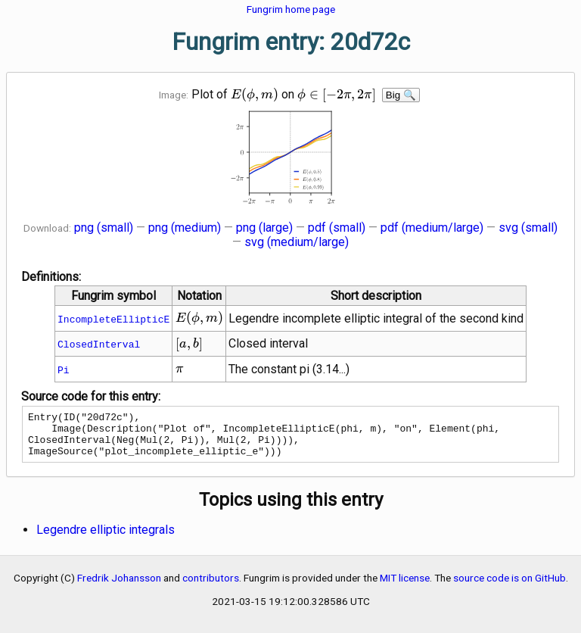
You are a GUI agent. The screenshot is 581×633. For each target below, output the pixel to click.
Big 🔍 (401, 95)
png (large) (264, 227)
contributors (210, 587)
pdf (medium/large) (432, 227)
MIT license (405, 587)
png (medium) (184, 227)
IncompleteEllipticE (113, 319)
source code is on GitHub (509, 587)
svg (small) (528, 227)
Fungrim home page (291, 9)
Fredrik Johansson (119, 587)
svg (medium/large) (296, 242)
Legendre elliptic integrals (105, 539)
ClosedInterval (98, 344)
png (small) (103, 227)
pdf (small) (336, 227)
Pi (63, 369)
